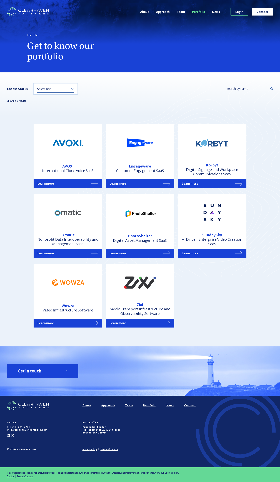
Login (239, 12)
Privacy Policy (89, 449)
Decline (10, 476)
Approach (163, 12)
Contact (262, 12)
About (144, 12)
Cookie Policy (171, 472)
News (216, 12)
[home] (28, 11)
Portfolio (198, 12)
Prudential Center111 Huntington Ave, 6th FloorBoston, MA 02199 (101, 430)
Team (181, 12)
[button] (55, 88)
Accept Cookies (25, 476)
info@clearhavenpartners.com (27, 429)
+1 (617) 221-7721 (18, 427)
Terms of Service (109, 449)
